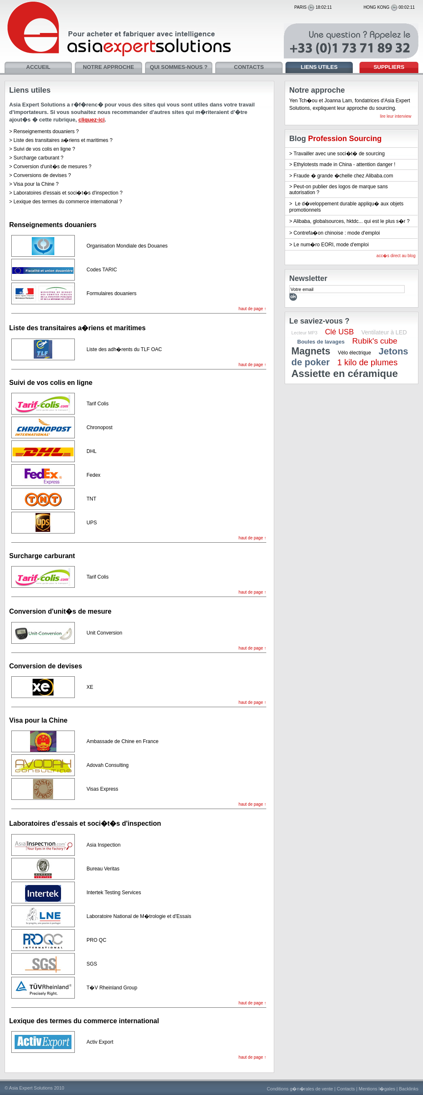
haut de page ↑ (252, 308)
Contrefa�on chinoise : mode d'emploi (336, 233)
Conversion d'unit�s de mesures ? (52, 166)
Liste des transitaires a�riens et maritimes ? (62, 140)
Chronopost (99, 427)
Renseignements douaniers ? (46, 131)
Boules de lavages (320, 342)
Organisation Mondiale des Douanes (127, 246)
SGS (92, 964)
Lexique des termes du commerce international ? (67, 202)
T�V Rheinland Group (112, 988)
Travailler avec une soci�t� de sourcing (339, 154)
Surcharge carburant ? (38, 158)
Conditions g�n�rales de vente (300, 1088)
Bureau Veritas (103, 869)
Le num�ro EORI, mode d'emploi (331, 245)
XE (90, 687)
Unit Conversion (104, 633)
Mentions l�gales (377, 1088)
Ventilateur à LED (384, 332)
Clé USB (339, 332)
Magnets (310, 351)
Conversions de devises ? (42, 175)
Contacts (346, 1088)
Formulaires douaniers (111, 293)
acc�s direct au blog (396, 255)
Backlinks (408, 1088)
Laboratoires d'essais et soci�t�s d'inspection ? (67, 193)
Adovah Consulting (108, 765)
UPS (92, 523)
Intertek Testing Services (114, 892)
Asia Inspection (103, 845)
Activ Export (100, 1042)
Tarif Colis (98, 404)
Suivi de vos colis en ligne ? (44, 149)
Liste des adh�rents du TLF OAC (124, 349)
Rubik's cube (374, 340)
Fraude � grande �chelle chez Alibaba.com (343, 176)
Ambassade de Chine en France (122, 741)
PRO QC (96, 940)
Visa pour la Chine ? (36, 184)
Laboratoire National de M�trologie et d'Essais (139, 916)
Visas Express (102, 789)
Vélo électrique (354, 353)
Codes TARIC (102, 270)
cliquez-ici (91, 119)
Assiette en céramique (344, 373)
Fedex (93, 475)
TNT (91, 499)
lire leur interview (395, 116)
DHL (92, 451)
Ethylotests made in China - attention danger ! (344, 164)
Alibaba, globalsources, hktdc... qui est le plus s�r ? (351, 221)
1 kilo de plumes (367, 362)
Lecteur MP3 (304, 332)
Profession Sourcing (345, 138)
